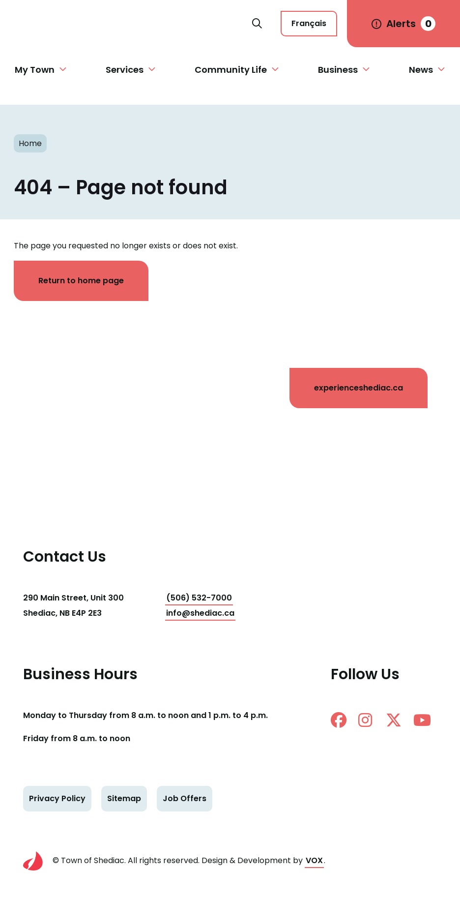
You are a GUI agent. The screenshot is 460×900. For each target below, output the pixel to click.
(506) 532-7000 (199, 597)
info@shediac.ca (200, 613)
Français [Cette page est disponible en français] (308, 23)
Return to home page (81, 280)
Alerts (410, 23)
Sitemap (124, 798)
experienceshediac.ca (358, 387)
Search (257, 24)
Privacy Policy (57, 798)
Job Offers (184, 798)
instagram (365, 720)
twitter (394, 720)
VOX (314, 860)
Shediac (131, 23)
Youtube (422, 720)
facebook (338, 720)
